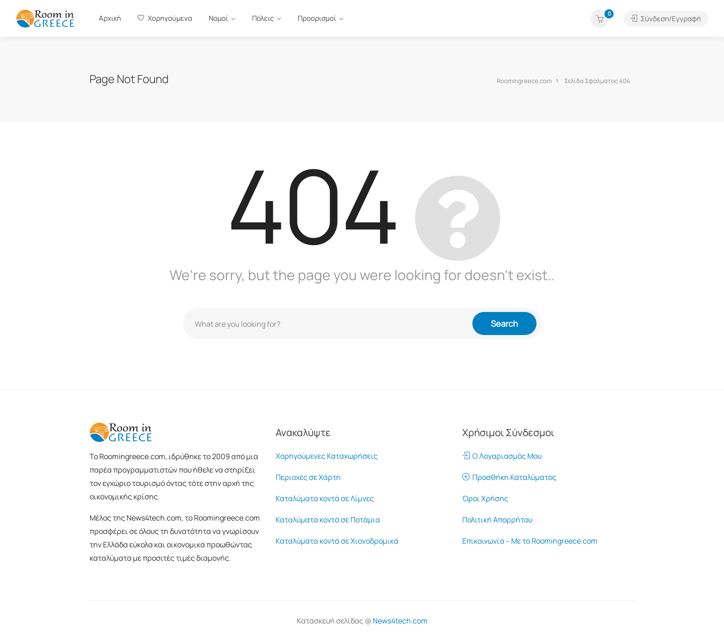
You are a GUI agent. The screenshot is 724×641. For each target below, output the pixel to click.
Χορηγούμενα (165, 18)
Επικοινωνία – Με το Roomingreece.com (529, 541)
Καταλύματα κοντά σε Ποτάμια (328, 520)
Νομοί (218, 18)
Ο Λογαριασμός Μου (502, 456)
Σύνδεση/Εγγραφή (665, 19)
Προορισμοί (317, 18)
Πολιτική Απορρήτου (497, 520)
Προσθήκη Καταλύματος (509, 477)
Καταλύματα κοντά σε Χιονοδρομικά (337, 541)
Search (504, 323)
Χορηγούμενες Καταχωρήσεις (327, 456)
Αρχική (110, 18)
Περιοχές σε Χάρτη (308, 477)
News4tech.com (400, 621)
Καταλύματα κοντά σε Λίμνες (325, 498)
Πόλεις (263, 18)
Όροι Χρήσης (485, 498)
